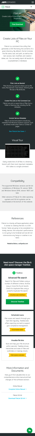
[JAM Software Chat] (29, 430)
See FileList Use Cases (16, 131)
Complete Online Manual (17, 389)
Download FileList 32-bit (16, 398)
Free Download (17, 24)
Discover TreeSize (17, 302)
